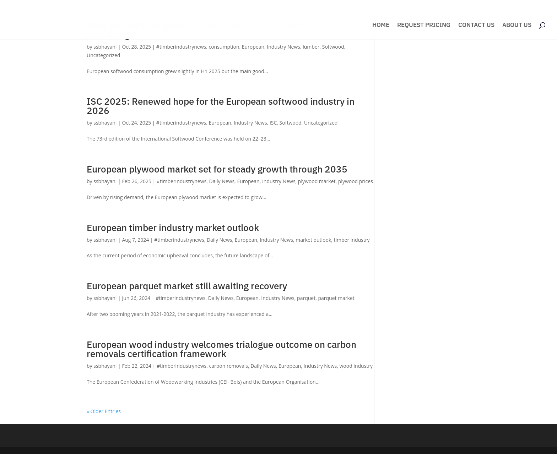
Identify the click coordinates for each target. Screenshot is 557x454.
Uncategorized (103, 55)
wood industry (356, 365)
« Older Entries (104, 411)
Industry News (283, 46)
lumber (311, 46)
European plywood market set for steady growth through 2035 (217, 169)
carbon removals (228, 365)
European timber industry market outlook (173, 227)
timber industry (352, 239)
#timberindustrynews (181, 46)
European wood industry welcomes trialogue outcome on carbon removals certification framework (221, 349)
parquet (306, 298)
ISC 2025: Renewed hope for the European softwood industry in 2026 (221, 105)
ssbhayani (105, 46)
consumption (224, 46)
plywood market (317, 181)
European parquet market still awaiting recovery (187, 286)
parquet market (336, 298)
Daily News (222, 181)
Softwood (333, 46)
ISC (273, 122)
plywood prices (355, 181)
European (253, 46)
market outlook (313, 239)
